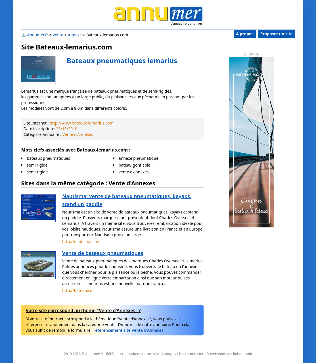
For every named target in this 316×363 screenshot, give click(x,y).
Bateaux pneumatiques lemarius (122, 60)
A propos (245, 33)
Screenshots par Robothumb (229, 353)
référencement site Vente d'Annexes (129, 330)
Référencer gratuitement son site (132, 353)
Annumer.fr (37, 35)
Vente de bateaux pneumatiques (102, 253)
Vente (58, 35)
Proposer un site (276, 33)
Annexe (75, 35)
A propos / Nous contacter (182, 353)
